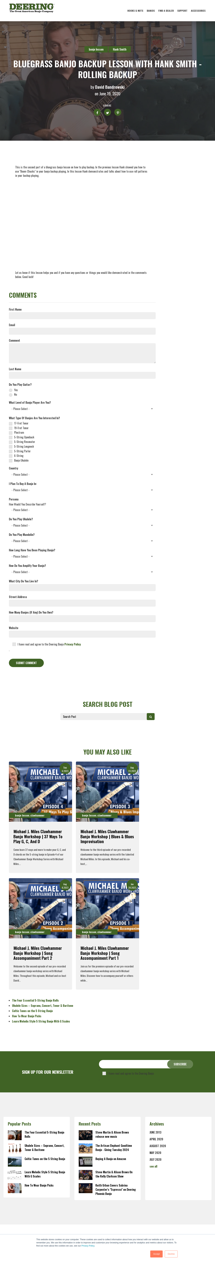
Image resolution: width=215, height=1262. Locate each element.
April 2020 (156, 1139)
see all (153, 1166)
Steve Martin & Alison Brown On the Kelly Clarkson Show (113, 1174)
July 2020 (155, 1159)
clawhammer (37, 815)
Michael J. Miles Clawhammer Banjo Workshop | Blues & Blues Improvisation (107, 836)
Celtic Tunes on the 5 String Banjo (32, 1011)
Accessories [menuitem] (198, 10)
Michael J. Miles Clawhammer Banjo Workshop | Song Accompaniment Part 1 (104, 953)
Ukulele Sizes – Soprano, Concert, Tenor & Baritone (42, 1005)
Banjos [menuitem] (151, 10)
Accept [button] (156, 1254)
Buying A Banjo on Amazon (110, 1159)
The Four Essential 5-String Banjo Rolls (35, 1000)
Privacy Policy (87, 1246)
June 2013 (155, 1132)
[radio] (82, 389)
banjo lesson (96, 49)
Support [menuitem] (182, 10)
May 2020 (155, 1153)
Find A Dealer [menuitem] (166, 10)
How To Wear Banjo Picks (26, 1016)
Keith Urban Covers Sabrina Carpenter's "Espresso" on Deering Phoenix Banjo (115, 1189)
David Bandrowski (110, 86)
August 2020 (158, 1146)
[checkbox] (82, 392)
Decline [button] (171, 1254)
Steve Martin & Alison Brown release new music (112, 1134)
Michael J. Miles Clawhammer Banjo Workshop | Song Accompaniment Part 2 (37, 953)
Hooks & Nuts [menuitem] (135, 10)
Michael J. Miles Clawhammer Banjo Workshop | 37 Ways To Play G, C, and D (37, 836)
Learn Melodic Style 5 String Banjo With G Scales (41, 1021)
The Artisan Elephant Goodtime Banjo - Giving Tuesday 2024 (113, 1147)
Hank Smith (119, 49)
